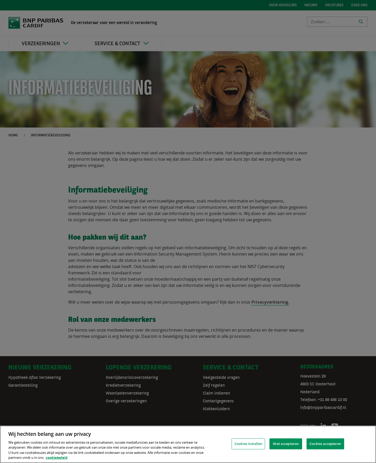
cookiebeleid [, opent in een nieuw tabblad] (56, 457)
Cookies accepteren (325, 443)
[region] (188, 444)
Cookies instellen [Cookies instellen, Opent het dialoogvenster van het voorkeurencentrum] (248, 443)
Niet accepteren (286, 443)
